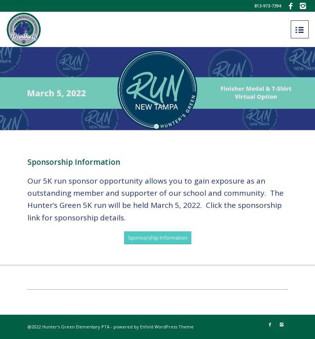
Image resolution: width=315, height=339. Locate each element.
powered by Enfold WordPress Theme (153, 327)
